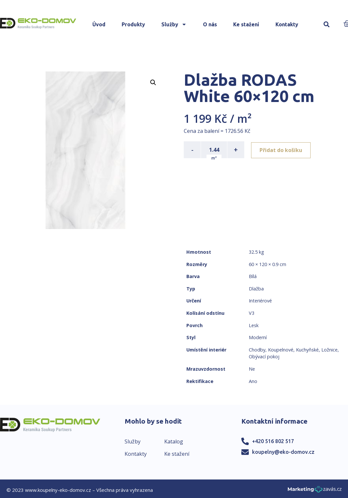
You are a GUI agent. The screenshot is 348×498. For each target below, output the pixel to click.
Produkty (133, 24)
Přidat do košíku (282, 149)
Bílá (253, 276)
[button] (326, 24)
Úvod (98, 24)
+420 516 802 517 (273, 441)
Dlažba (256, 289)
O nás (210, 24)
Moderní (258, 337)
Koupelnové (280, 350)
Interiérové (260, 301)
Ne (252, 369)
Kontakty (286, 24)
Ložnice (329, 350)
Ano (253, 381)
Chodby (257, 350)
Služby (174, 24)
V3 (251, 313)
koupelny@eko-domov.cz (283, 452)
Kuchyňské (307, 350)
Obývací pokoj (264, 356)
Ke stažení (246, 24)
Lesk (254, 325)
